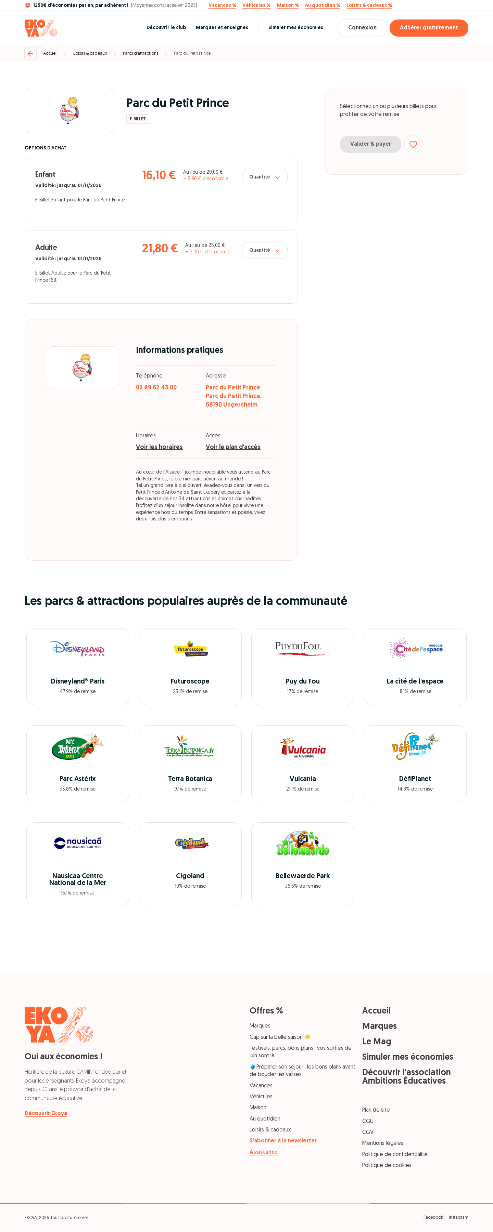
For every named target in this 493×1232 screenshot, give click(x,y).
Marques (260, 1026)
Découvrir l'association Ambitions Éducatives (406, 1077)
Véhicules (261, 1097)
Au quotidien (265, 1119)
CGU (368, 1121)
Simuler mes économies (295, 27)
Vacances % (222, 5)
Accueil (50, 53)
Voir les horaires (159, 447)
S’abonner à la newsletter (283, 1141)
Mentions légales (382, 1143)
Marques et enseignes (222, 27)
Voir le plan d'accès (233, 447)
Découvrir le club (166, 27)
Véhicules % (256, 5)
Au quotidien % (322, 5)
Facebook (433, 1217)
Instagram (458, 1217)
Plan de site (376, 1110)
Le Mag (376, 1042)
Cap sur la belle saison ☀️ (280, 1037)
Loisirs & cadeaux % (369, 5)
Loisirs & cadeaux (90, 53)
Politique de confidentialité (395, 1154)
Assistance (264, 1152)
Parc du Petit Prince (192, 53)
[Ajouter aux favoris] (413, 144)
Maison (258, 1108)
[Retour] (30, 53)
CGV (368, 1132)
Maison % (288, 5)
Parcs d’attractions (140, 53)
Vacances (261, 1086)
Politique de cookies (387, 1165)
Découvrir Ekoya (46, 1113)
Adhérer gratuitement (429, 28)
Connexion (362, 28)
